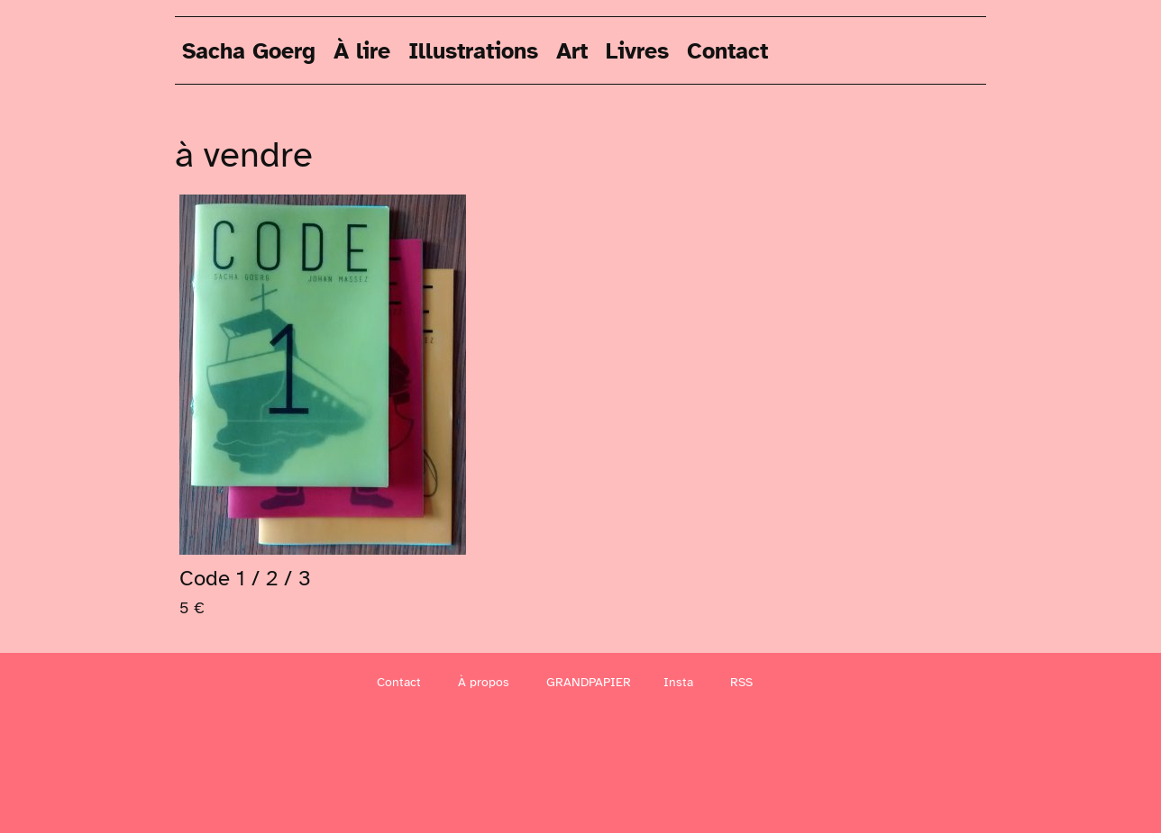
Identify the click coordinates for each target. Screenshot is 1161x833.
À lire (362, 50)
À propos (483, 682)
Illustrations (473, 50)
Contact (727, 50)
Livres (637, 50)
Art (572, 50)
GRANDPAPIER (588, 682)
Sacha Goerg (248, 50)
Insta (678, 682)
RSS (741, 682)
